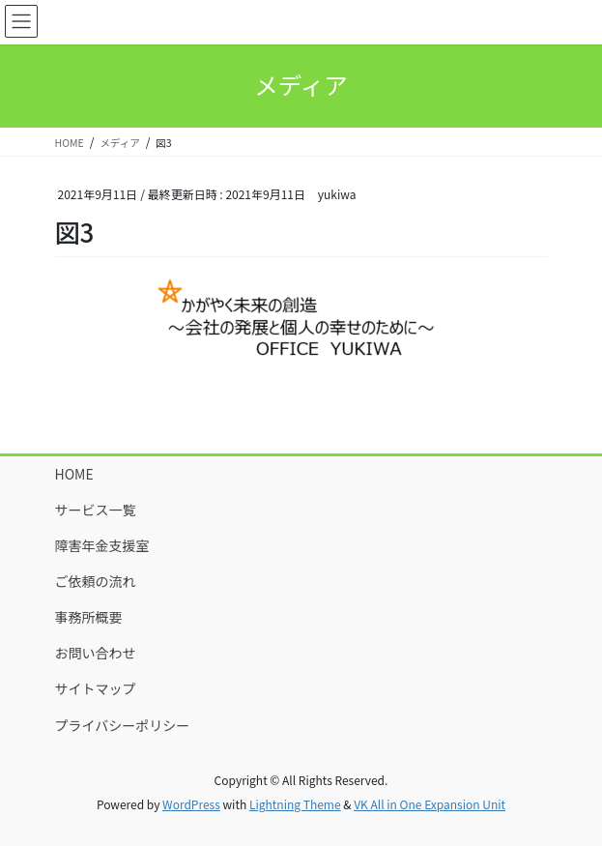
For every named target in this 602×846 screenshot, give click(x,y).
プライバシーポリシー (122, 725)
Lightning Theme (295, 804)
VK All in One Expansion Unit (429, 804)
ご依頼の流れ (95, 581)
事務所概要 (89, 617)
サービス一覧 (95, 509)
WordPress (191, 804)
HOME (74, 473)
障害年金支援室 (102, 545)
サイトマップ (95, 688)
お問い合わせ (95, 652)
